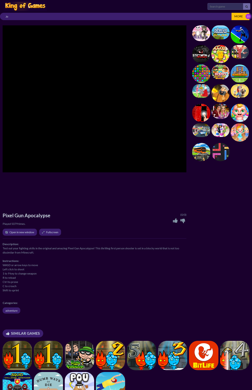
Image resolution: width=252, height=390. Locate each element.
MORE (238, 16)
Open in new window (21, 232)
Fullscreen (52, 232)
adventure (11, 310)
